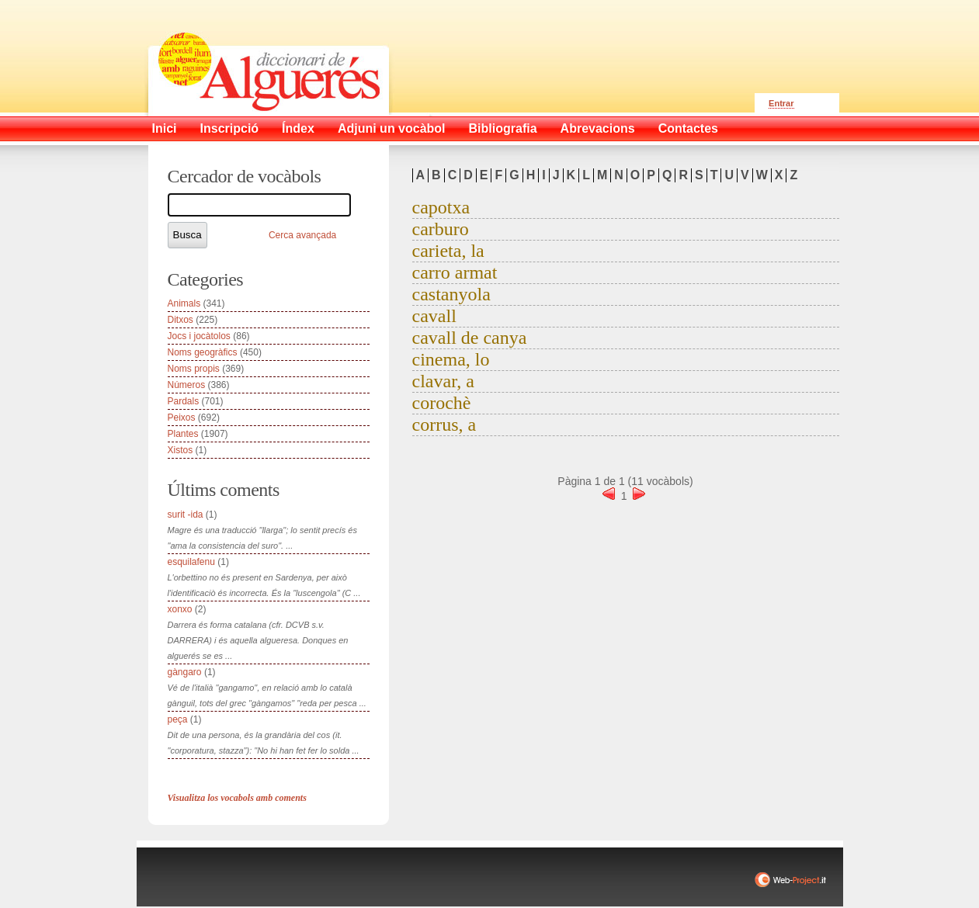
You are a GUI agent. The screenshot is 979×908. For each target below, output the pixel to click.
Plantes (183, 433)
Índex (298, 128)
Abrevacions (598, 128)
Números (187, 384)
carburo (440, 229)
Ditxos (180, 319)
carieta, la (448, 251)
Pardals (184, 401)
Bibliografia (503, 128)
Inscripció (229, 128)
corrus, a (444, 424)
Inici (164, 128)
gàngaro (185, 672)
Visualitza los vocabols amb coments (237, 797)
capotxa (441, 207)
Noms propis (194, 368)
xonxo (180, 609)
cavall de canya (469, 338)
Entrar (781, 103)
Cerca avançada (302, 235)
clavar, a (443, 381)
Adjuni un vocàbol (392, 128)
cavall (434, 316)
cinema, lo (451, 359)
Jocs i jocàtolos (199, 336)
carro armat (455, 272)
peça (178, 719)
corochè (441, 403)
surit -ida (185, 514)
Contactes (688, 128)
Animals (184, 303)
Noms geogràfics (203, 352)
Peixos (182, 417)
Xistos (180, 450)
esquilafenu (191, 561)
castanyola (451, 294)
